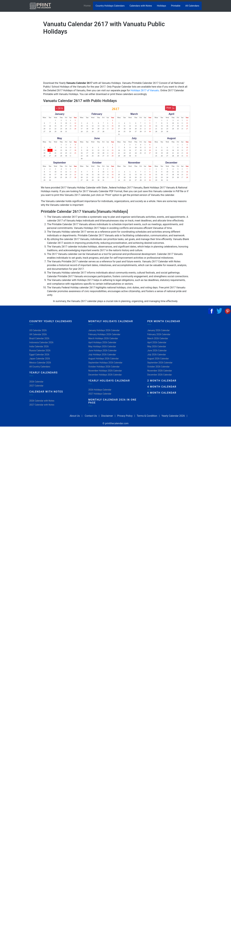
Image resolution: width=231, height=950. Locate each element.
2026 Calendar (36, 381)
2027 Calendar (36, 385)
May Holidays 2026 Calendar (102, 346)
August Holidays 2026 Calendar (103, 358)
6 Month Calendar (161, 392)
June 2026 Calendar (157, 350)
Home (88, 5)
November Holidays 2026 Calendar (105, 370)
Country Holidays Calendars (110, 5)
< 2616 (59, 108)
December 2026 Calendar (159, 374)
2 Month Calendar (161, 380)
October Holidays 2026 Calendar (104, 366)
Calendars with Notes (140, 5)
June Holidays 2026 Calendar (102, 350)
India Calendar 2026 (39, 346)
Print (168, 108)
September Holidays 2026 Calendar (105, 362)
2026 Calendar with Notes (41, 400)
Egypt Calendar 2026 (39, 354)
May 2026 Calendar (156, 346)
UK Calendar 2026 (38, 334)
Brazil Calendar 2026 (39, 338)
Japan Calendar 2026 (39, 358)
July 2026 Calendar (156, 354)
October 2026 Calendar (158, 366)
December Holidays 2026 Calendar (105, 374)
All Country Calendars (39, 366)
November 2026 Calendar (159, 370)
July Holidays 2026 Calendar (102, 354)
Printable (175, 5)
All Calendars (192, 5)
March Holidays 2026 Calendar (103, 338)
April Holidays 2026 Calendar (102, 342)
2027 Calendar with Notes (41, 404)
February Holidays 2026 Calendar (104, 334)
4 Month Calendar (161, 386)
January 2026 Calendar (158, 330)
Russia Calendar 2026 (39, 350)
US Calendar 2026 (38, 330)
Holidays (161, 5)
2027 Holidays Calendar (99, 393)
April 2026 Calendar (156, 342)
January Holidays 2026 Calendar (104, 330)
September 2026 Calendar (159, 362)
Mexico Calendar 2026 (40, 362)
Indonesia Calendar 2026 (41, 342)
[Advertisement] (17, 96)
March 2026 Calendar (157, 338)
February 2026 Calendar (158, 334)
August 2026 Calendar (158, 358)
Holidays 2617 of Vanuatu (145, 90)
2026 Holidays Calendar (99, 389)
